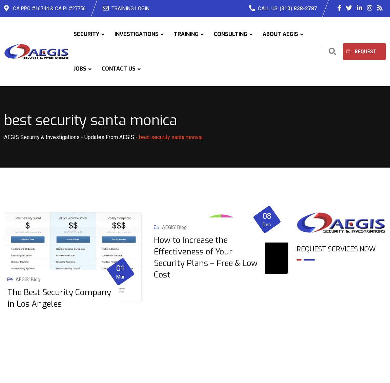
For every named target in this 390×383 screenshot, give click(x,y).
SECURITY (86, 34)
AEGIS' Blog (28, 279)
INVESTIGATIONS (137, 34)
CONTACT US (119, 68)
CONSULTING (230, 34)
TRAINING (186, 34)
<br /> (341, 295)
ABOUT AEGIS (280, 34)
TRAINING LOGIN (130, 8)
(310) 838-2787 (298, 8)
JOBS (80, 68)
